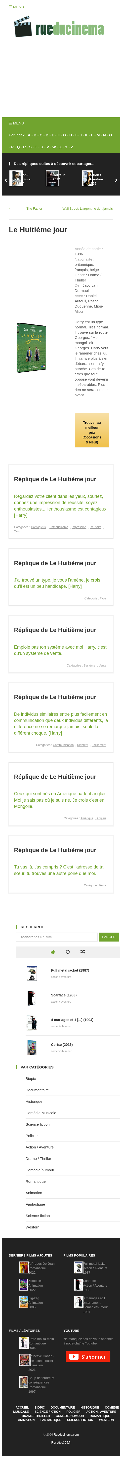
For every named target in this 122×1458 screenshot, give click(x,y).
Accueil (22, 1407)
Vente (102, 665)
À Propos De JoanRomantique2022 (41, 1268)
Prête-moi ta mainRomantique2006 (41, 1343)
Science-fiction (38, 1216)
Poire (102, 885)
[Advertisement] (61, 80)
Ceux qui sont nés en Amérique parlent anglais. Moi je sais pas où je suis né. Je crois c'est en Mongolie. (61, 800)
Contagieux (38, 527)
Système (89, 665)
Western (33, 1227)
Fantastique (35, 1204)
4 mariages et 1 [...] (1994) (72, 1020)
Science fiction (38, 1124)
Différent (82, 745)
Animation (34, 1193)
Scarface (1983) (64, 995)
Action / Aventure (40, 1147)
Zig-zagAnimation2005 (35, 1302)
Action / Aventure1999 (96, 179)
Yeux (17, 531)
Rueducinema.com (66, 1434)
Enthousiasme (58, 527)
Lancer (109, 937)
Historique (34, 1101)
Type (103, 598)
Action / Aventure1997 (23, 179)
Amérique (87, 818)
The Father (34, 208)
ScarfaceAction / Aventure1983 (95, 1285)
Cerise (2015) (62, 1045)
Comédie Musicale (41, 1113)
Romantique (36, 1181)
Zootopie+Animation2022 (35, 1285)
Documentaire (37, 1090)
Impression (79, 527)
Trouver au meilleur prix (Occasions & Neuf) (91, 432)
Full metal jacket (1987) (70, 970)
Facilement (99, 745)
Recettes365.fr (61, 1442)
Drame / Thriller (38, 1158)
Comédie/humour (40, 1170)
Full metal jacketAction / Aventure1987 (95, 1268)
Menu (16, 7)
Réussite (95, 527)
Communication (63, 745)
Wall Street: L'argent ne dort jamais (88, 208)
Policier (32, 1136)
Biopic (31, 1078)
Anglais (101, 818)
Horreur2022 (59, 177)
